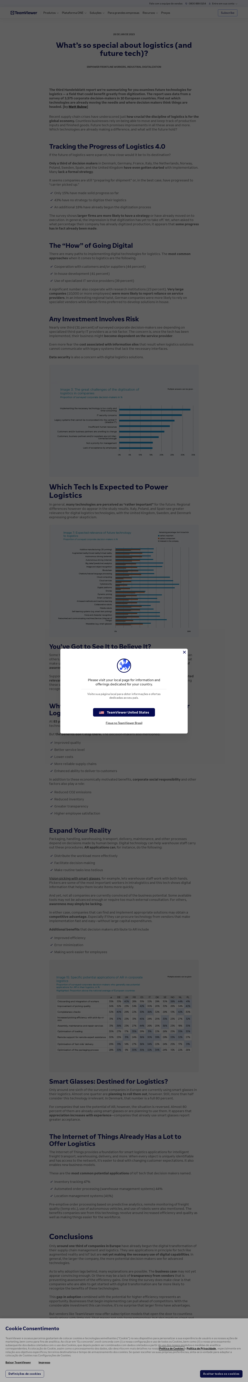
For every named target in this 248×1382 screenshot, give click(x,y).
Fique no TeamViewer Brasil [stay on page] (124, 723)
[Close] (184, 652)
